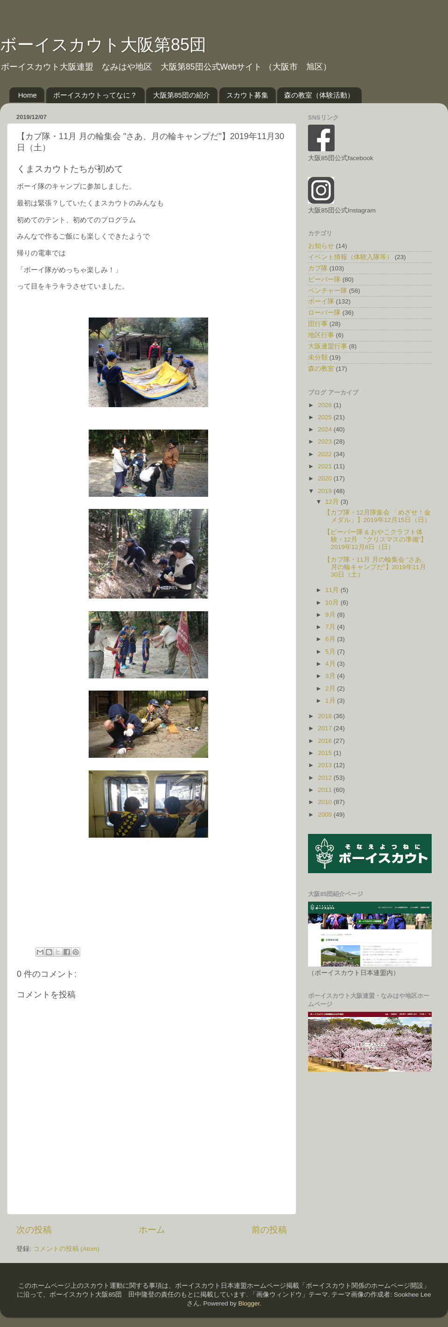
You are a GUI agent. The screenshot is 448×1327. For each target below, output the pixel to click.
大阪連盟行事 (327, 346)
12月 (333, 501)
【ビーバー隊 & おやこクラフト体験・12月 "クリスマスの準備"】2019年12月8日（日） (375, 540)
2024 (326, 429)
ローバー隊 (324, 312)
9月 (331, 614)
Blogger (248, 1303)
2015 (326, 752)
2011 (326, 789)
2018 (326, 716)
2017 (326, 728)
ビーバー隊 (324, 279)
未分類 (318, 357)
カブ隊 (318, 268)
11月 (333, 589)
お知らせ (321, 245)
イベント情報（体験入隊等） (350, 257)
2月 (331, 688)
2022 (326, 454)
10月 (333, 602)
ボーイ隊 (321, 301)
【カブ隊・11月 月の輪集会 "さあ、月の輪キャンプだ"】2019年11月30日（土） (376, 567)
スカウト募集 (247, 95)
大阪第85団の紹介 (181, 95)
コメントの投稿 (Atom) (66, 1248)
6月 (331, 638)
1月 (331, 700)
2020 (326, 478)
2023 (326, 441)
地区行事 (321, 335)
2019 (326, 490)
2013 (326, 765)
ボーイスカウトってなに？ (95, 95)
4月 (331, 663)
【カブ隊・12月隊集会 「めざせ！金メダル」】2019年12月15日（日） (377, 516)
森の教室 (321, 368)
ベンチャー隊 (327, 290)
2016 (326, 740)
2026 (326, 405)
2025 (326, 417)
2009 (326, 814)
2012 (326, 777)
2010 (326, 801)
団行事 (318, 323)
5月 (331, 651)
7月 (331, 626)
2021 (326, 466)
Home (27, 95)
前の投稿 (269, 1230)
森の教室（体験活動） (319, 95)
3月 (331, 675)
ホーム (152, 1230)
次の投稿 (34, 1230)
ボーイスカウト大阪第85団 (103, 44)
